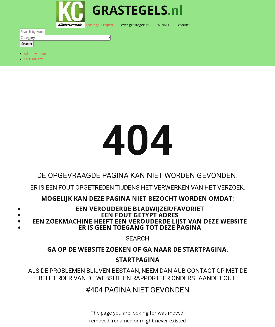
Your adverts (34, 59)
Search (26, 43)
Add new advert (36, 53)
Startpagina (137, 259)
